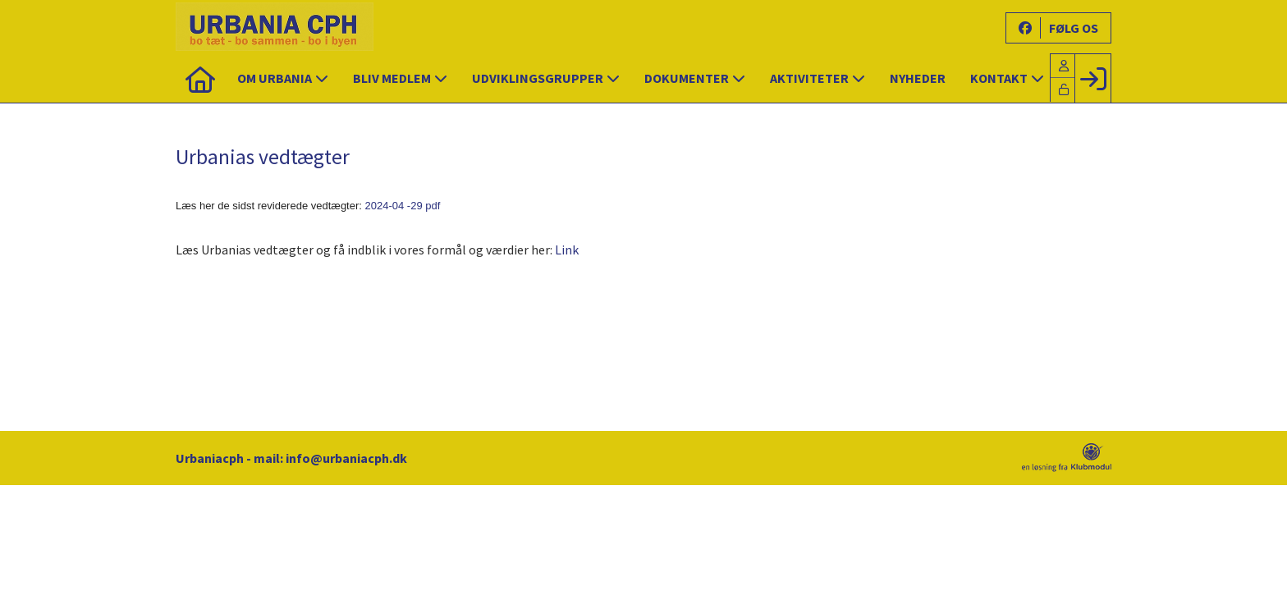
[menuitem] (200, 78)
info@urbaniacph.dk (346, 458)
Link (567, 249)
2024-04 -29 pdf (403, 205)
